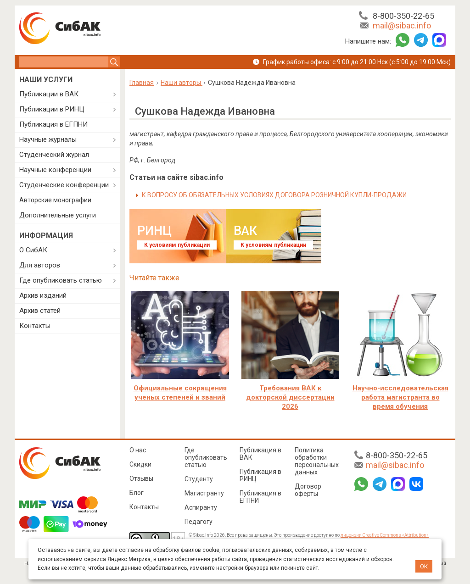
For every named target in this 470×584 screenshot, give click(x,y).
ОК (424, 566)
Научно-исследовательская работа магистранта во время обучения (400, 397)
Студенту (199, 479)
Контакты (34, 326)
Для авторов (39, 265)
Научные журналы (48, 139)
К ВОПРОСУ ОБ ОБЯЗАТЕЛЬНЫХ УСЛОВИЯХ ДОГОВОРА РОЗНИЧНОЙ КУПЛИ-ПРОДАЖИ (274, 195)
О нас (137, 450)
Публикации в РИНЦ (51, 109)
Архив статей (40, 310)
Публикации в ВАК (48, 94)
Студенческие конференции (64, 185)
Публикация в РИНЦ (260, 475)
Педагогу (199, 521)
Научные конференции (55, 170)
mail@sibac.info (402, 25)
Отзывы (141, 478)
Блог (136, 492)
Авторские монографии (55, 200)
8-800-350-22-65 (403, 16)
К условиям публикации (177, 245)
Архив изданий (43, 295)
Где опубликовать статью (60, 280)
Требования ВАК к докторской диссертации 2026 (290, 397)
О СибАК (33, 250)
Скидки (140, 464)
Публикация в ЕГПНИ (53, 124)
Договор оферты (308, 490)
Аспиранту (201, 507)
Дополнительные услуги (57, 215)
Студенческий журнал (54, 154)
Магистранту (204, 493)
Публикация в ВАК (260, 453)
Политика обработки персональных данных (317, 461)
